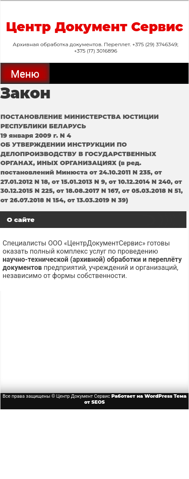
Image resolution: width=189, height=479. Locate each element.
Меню (25, 74)
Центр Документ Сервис (94, 27)
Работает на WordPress (141, 396)
